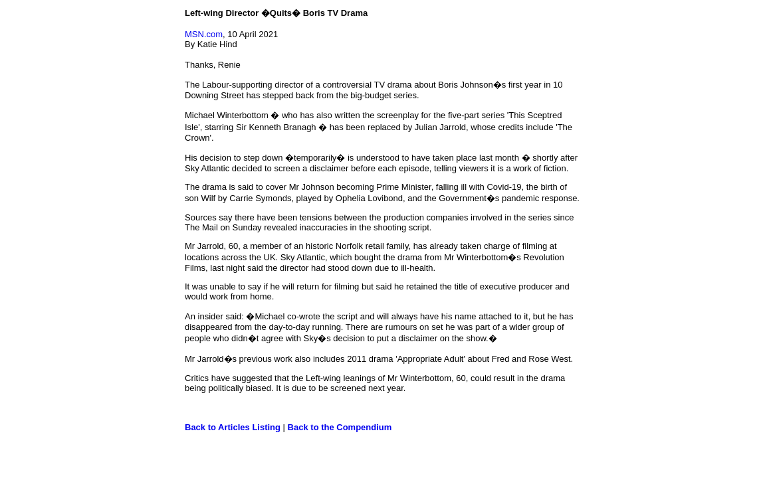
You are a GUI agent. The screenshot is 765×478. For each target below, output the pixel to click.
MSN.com (204, 34)
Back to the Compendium (340, 427)
